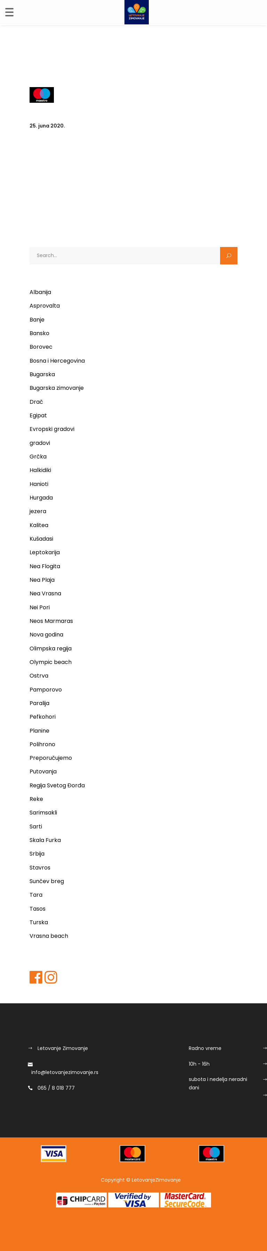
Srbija (37, 854)
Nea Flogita (45, 566)
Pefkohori (43, 717)
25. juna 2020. (47, 125)
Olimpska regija (51, 648)
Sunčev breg (47, 881)
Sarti (36, 827)
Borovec (41, 347)
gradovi (40, 443)
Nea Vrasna (45, 593)
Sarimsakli (43, 813)
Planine (39, 731)
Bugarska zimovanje (57, 388)
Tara (36, 895)
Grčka (38, 457)
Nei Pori (40, 607)
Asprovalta (45, 306)
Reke (36, 799)
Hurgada (41, 498)
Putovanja (43, 771)
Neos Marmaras (51, 621)
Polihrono (42, 744)
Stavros (40, 868)
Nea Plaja (42, 580)
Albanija (40, 292)
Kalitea (39, 525)
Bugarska (42, 374)
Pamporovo (46, 690)
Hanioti (39, 484)
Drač (36, 402)
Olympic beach (51, 662)
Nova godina (46, 635)
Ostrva (39, 676)
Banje (37, 320)
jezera (38, 511)
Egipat (38, 415)
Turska (39, 922)
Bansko (39, 333)
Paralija (39, 703)
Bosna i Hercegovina (57, 361)
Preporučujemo (51, 758)
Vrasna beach (49, 936)
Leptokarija (45, 552)
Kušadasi (41, 539)
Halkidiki (40, 470)
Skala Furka (45, 840)
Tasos (38, 909)
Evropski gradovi (52, 429)
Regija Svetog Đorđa (57, 785)
